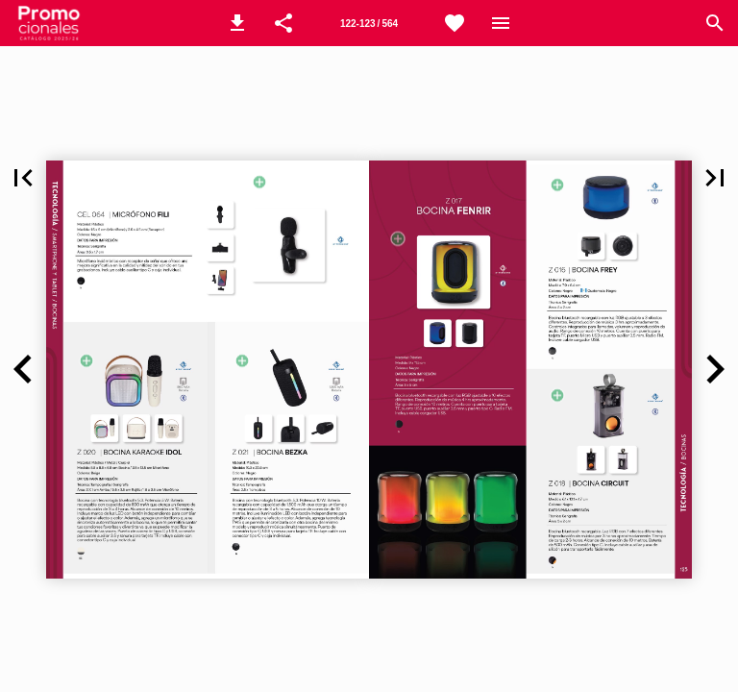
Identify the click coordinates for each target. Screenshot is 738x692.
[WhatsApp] (454, 23)
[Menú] (501, 23)
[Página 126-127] (369, 23)
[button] (237, 23)
